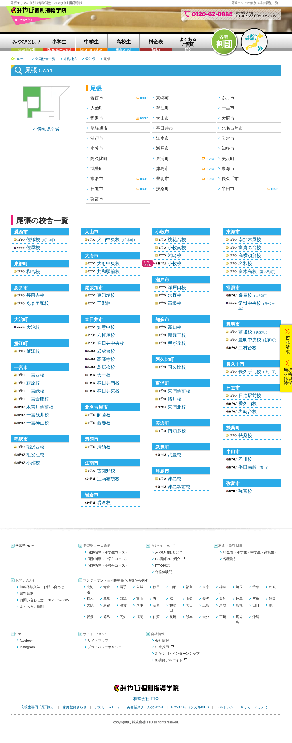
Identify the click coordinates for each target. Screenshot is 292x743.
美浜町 (228, 158)
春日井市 (164, 128)
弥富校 (245, 491)
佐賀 (156, 617)
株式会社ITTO (146, 698)
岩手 (123, 587)
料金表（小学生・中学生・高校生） (250, 552)
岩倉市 (228, 138)
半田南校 (254, 467)
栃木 (90, 599)
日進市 (96, 188)
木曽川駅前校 (40, 407)
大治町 (96, 107)
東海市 (228, 168)
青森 (106, 587)
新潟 (123, 599)
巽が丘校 (177, 343)
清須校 (104, 446)
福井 (172, 599)
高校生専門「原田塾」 (38, 707)
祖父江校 (35, 454)
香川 (272, 605)
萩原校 (33, 383)
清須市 (96, 138)
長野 (205, 599)
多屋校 (253, 295)
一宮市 (228, 107)
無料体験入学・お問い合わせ (42, 587)
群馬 (106, 599)
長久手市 (230, 178)
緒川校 (174, 399)
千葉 (255, 587)
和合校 (33, 271)
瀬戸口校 (177, 287)
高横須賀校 (249, 255)
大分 (205, 617)
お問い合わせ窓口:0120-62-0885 (44, 600)
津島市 (162, 168)
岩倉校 (104, 502)
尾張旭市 (99, 128)
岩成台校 (106, 351)
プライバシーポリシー (105, 647)
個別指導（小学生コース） (108, 552)
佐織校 (41, 239)
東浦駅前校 (179, 391)
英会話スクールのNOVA (145, 707)
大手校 (104, 375)
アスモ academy (106, 707)
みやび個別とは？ (168, 552)
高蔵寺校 (106, 359)
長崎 (172, 617)
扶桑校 (245, 435)
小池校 (33, 462)
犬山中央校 (117, 239)
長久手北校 (258, 371)
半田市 (228, 188)
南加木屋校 (249, 239)
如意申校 (106, 327)
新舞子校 (177, 335)
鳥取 (222, 605)
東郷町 (162, 97)
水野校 (174, 295)
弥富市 (96, 198)
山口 (255, 605)
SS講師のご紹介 (170, 559)
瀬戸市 (162, 148)
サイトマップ (98, 641)
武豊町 (96, 168)
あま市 (228, 97)
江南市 (162, 138)
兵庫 (139, 605)
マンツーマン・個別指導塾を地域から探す (115, 580)
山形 (172, 587)
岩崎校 (174, 255)
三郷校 (104, 303)
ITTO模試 (162, 565)
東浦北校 (177, 407)
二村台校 (247, 347)
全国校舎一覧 (45, 59)
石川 (156, 599)
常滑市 (96, 178)
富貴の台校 (249, 247)
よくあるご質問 (32, 607)
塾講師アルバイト (171, 660)
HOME (20, 59)
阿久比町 (99, 158)
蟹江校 (33, 351)
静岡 (272, 599)
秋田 (156, 587)
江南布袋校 (108, 478)
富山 (139, 599)
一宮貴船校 (37, 399)
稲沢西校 (35, 446)
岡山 (189, 605)
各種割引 (230, 559)
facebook (26, 641)
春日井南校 (108, 383)
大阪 (90, 605)
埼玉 (239, 587)
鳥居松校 (106, 367)
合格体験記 (163, 572)
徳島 (106, 617)
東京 (205, 587)
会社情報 (162, 641)
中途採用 (164, 647)
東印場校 (106, 295)
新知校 (174, 327)
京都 (106, 605)
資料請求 (26, 594)
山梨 (189, 599)
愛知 (222, 599)
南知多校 (177, 430)
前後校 (253, 331)
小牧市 (96, 148)
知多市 (228, 148)
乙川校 (245, 459)
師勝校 (104, 414)
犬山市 (162, 118)
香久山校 (247, 403)
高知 (123, 617)
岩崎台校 (247, 411)
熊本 (189, 617)
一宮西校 (35, 375)
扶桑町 (162, 188)
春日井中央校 (110, 343)
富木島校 (257, 271)
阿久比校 (177, 367)
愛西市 (96, 97)
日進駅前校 (249, 395)
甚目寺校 (35, 295)
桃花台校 (177, 239)
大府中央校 (108, 263)
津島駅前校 (179, 486)
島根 (239, 605)
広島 (205, 605)
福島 (189, 587)
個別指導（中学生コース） (108, 559)
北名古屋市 (232, 128)
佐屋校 (33, 247)
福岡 (139, 617)
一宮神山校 (37, 422)
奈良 (156, 605)
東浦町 (162, 158)
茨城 (272, 587)
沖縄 (255, 617)
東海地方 (70, 59)
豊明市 (162, 178)
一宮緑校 (35, 391)
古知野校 (106, 470)
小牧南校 (177, 247)
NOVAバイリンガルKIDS (190, 707)
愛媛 (90, 617)
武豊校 (174, 454)
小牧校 (174, 263)
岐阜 (239, 599)
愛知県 (90, 59)
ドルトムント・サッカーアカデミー (243, 707)
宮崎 (222, 617)
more (144, 98)
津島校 (174, 478)
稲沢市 (96, 118)
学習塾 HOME (26, 546)
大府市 (228, 118)
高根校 (174, 303)
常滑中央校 (256, 305)
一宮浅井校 (37, 414)
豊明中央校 (258, 339)
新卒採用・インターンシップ (177, 654)
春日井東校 (108, 391)
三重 (255, 599)
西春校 (104, 422)
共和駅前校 (108, 271)
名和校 (245, 263)
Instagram (27, 647)
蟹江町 (162, 107)
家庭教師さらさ (75, 707)
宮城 (139, 587)
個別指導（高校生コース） (108, 565)
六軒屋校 (106, 335)
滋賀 (123, 605)
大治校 (33, 327)
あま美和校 (37, 303)
